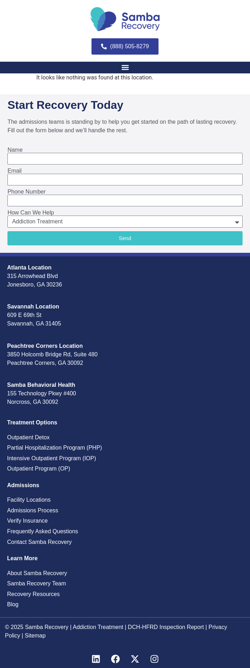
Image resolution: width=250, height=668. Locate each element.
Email (14, 171)
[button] (125, 67)
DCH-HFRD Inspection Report (167, 627)
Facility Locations (29, 500)
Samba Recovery (46, 627)
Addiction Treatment (98, 627)
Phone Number (26, 192)
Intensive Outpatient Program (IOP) (51, 458)
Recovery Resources (33, 594)
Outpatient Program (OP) (38, 469)
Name (15, 150)
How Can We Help (30, 213)
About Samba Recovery (37, 573)
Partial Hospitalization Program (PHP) (54, 448)
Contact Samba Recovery (39, 542)
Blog (12, 604)
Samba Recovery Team (36, 583)
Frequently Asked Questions (42, 531)
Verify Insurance (27, 521)
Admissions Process (32, 510)
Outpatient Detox (28, 437)
